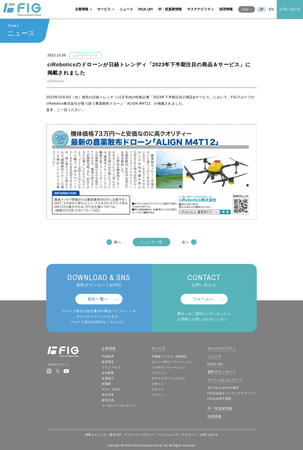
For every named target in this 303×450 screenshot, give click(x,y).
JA (261, 9)
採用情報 (226, 9)
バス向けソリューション (169, 367)
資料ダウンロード (221, 372)
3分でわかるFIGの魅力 (223, 387)
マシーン (158, 394)
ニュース (126, 9)
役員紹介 (108, 378)
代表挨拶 (108, 356)
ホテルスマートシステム (169, 378)
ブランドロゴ (111, 367)
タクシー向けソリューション (172, 361)
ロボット (158, 383)
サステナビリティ (200, 9)
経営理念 (108, 361)
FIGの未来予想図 (219, 398)
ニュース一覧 (151, 242)
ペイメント (159, 372)
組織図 (106, 383)
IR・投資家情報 (170, 9)
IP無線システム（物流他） (170, 356)
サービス (104, 9)
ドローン (158, 389)
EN (271, 9)
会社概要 (108, 372)
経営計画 (108, 400)
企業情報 (81, 9)
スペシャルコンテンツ (225, 380)
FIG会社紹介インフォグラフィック (231, 393)
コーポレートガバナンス (119, 405)
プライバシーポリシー (139, 434)
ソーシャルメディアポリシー (177, 434)
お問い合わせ (289, 9)
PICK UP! (145, 9)
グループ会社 (111, 389)
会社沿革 (108, 394)
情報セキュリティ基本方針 (103, 434)
